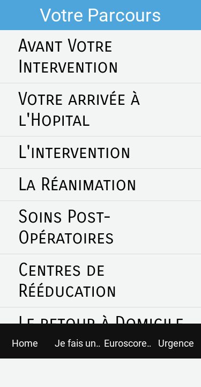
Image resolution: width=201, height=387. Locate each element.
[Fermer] (15, 15)
